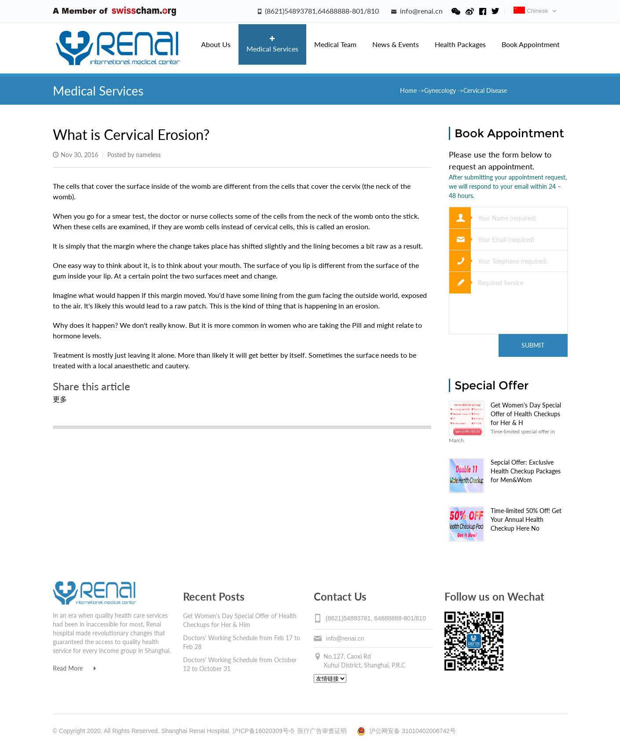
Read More (74, 668)
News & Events (395, 44)
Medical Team (335, 44)
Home (409, 90)
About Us (216, 44)
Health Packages (460, 44)
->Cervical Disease (482, 90)
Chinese (531, 10)
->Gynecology (437, 90)
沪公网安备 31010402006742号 (406, 730)
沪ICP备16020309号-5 (263, 730)
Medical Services (272, 44)
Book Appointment (531, 44)
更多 (60, 399)
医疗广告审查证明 (322, 730)
